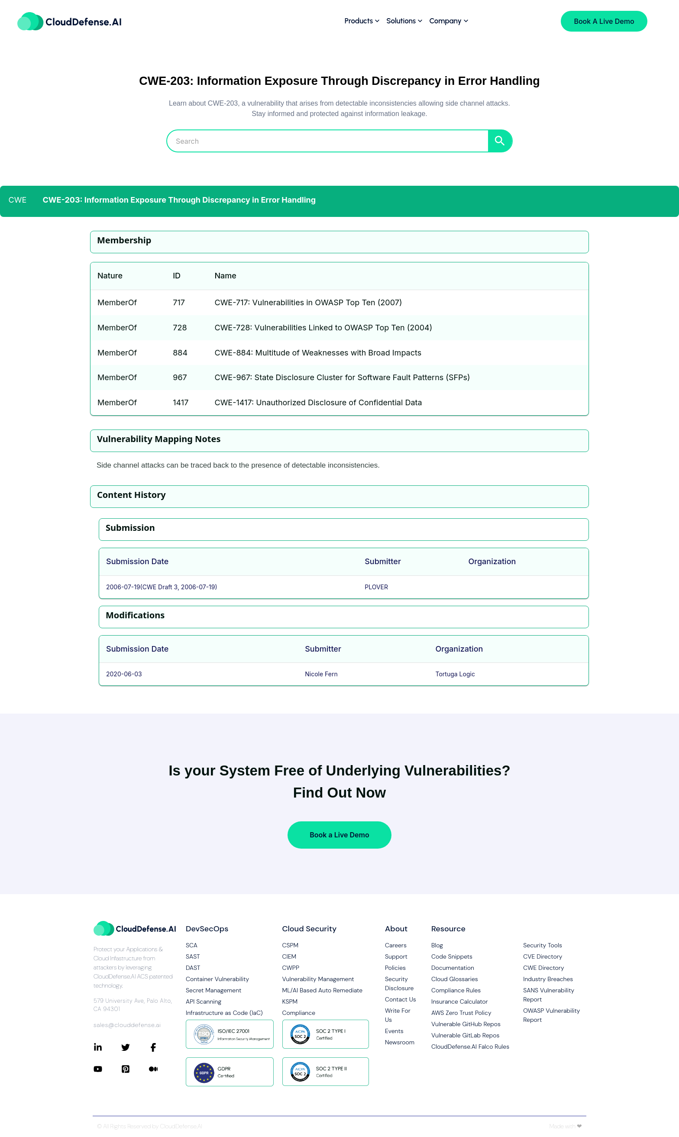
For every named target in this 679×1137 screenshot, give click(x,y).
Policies (395, 968)
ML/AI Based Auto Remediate (322, 990)
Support (396, 956)
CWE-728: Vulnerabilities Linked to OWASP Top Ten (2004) (323, 327)
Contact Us (400, 999)
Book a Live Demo (339, 834)
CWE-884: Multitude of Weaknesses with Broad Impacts (317, 352)
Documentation (452, 968)
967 (180, 377)
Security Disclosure (399, 983)
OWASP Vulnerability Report (551, 1015)
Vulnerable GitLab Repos (465, 1035)
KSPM (290, 1001)
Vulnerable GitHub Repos (466, 1024)
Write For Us (398, 1015)
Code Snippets (451, 956)
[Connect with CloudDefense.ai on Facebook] (163, 1047)
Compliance (298, 1013)
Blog (437, 945)
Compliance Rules (456, 990)
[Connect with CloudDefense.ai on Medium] (163, 1069)
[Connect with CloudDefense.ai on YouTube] (107, 1069)
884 (180, 352)
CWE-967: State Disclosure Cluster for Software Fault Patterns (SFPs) (342, 377)
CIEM (289, 956)
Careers (396, 945)
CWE (18, 199)
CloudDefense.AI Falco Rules (470, 1046)
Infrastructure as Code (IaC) (224, 1013)
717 (179, 302)
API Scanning (203, 1001)
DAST (193, 968)
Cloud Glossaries (454, 979)
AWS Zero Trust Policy (461, 1013)
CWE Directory (543, 968)
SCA (191, 945)
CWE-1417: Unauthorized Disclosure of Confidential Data (318, 402)
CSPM (290, 945)
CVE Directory (542, 956)
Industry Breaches (548, 979)
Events (394, 1031)
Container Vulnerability (217, 979)
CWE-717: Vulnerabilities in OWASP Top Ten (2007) (308, 302)
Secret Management (213, 990)
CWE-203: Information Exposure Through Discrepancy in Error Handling (179, 199)
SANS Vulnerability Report (548, 994)
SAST (193, 956)
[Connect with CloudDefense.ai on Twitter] (135, 1047)
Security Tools (542, 945)
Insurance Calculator (459, 1001)
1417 (180, 402)
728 (180, 327)
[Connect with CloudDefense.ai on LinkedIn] (107, 1047)
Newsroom (399, 1042)
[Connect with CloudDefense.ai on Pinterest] (135, 1069)
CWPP (290, 968)
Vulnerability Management (318, 979)
